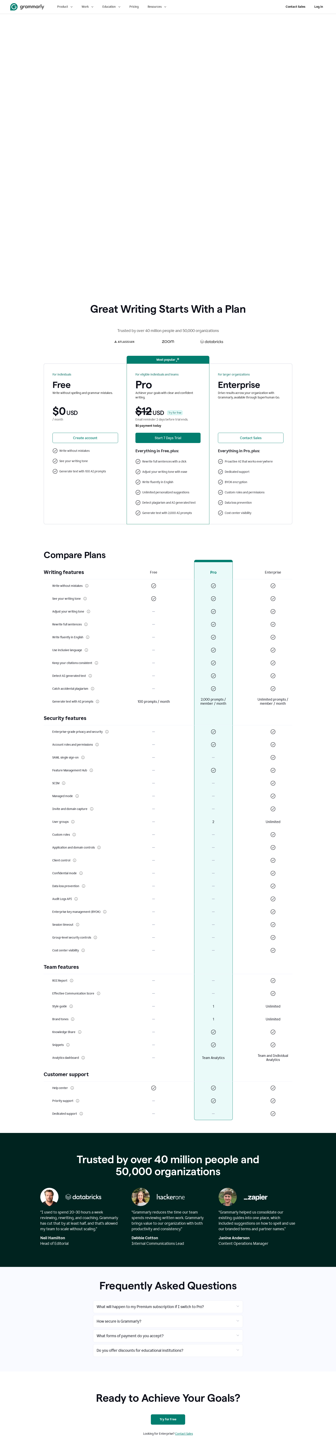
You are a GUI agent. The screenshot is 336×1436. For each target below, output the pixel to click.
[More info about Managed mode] (77, 796)
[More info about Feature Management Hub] (91, 770)
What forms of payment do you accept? (130, 1336)
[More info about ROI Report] (71, 980)
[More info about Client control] (74, 860)
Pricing (134, 7)
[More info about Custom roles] (74, 834)
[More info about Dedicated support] (81, 1113)
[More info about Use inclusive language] (86, 650)
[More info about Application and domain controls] (99, 847)
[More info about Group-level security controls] (95, 937)
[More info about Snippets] (67, 1044)
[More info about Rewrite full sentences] (85, 624)
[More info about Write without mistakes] (86, 585)
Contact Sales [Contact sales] (184, 1434)
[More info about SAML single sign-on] (83, 757)
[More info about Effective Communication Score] (98, 993)
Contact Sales (295, 7)
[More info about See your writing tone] (85, 598)
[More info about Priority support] (77, 1100)
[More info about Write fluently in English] (87, 637)
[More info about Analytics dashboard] (83, 1057)
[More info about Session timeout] (77, 924)
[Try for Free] (168, 1419)
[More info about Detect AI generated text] (90, 675)
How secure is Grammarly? (119, 1321)
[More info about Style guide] (71, 1006)
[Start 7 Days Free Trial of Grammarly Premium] (168, 438)
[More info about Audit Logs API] (76, 898)
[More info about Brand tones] (72, 1019)
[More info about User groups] (72, 821)
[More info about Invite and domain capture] (91, 808)
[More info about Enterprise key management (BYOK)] (104, 911)
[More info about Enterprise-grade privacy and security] (107, 731)
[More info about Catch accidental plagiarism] (92, 688)
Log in (318, 7)
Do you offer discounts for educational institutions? (140, 1350)
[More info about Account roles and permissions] (97, 744)
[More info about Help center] (72, 1088)
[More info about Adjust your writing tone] (88, 611)
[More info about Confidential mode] (81, 873)
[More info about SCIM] (63, 783)
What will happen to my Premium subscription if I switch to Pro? (150, 1306)
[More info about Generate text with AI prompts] (97, 701)
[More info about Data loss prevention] (83, 886)
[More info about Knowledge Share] (79, 1032)
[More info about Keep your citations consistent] (96, 662)
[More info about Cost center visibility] (83, 950)
